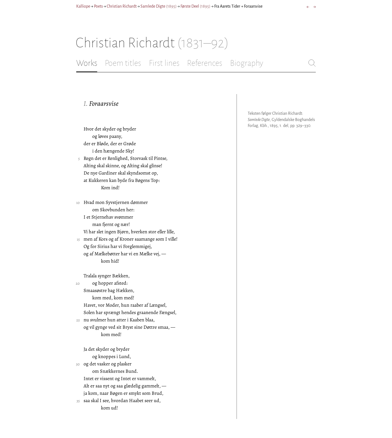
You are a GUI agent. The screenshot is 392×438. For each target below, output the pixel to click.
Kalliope (83, 6)
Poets (98, 6)
